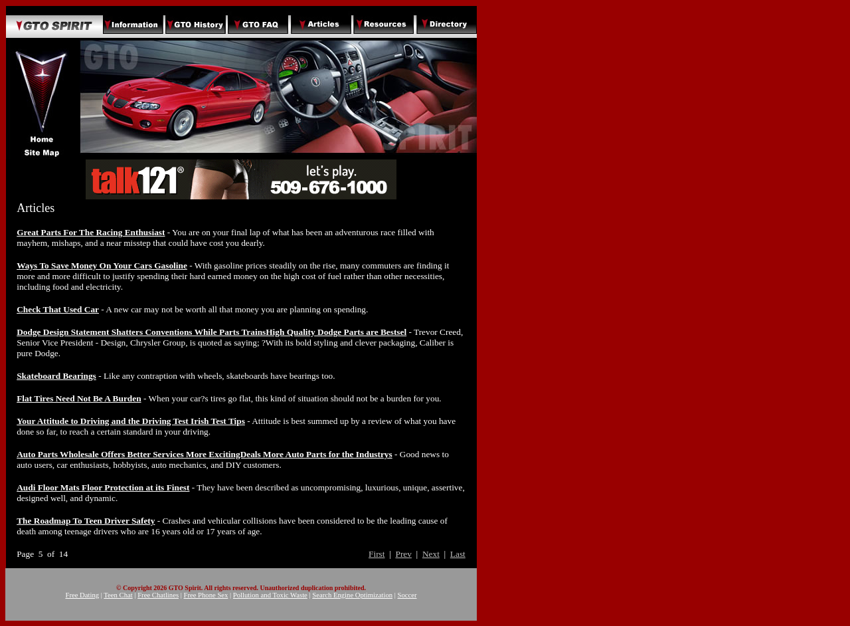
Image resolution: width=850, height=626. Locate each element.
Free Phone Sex (206, 595)
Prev (403, 554)
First (376, 554)
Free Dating (82, 595)
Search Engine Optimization (352, 595)
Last (458, 554)
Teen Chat (118, 595)
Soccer (407, 595)
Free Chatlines (158, 595)
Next (431, 554)
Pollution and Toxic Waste (270, 595)
